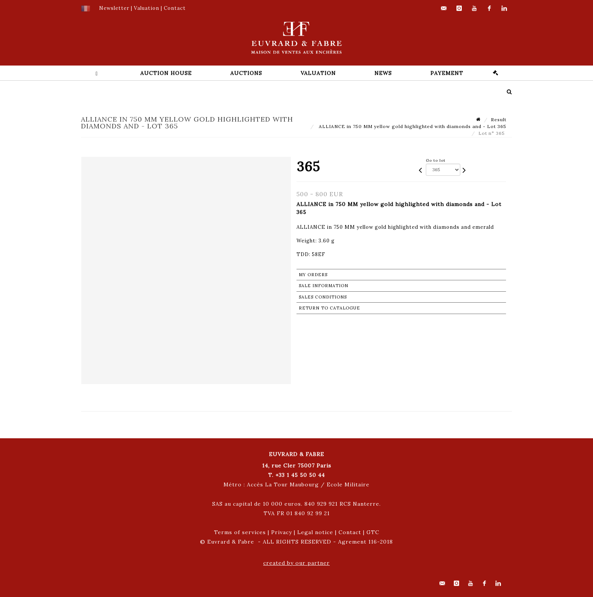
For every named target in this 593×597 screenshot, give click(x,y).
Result (498, 119)
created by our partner (296, 562)
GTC (372, 532)
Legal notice (315, 532)
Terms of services (240, 532)
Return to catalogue (329, 308)
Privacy (281, 532)
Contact (349, 532)
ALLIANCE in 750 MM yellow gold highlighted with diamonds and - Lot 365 (411, 126)
